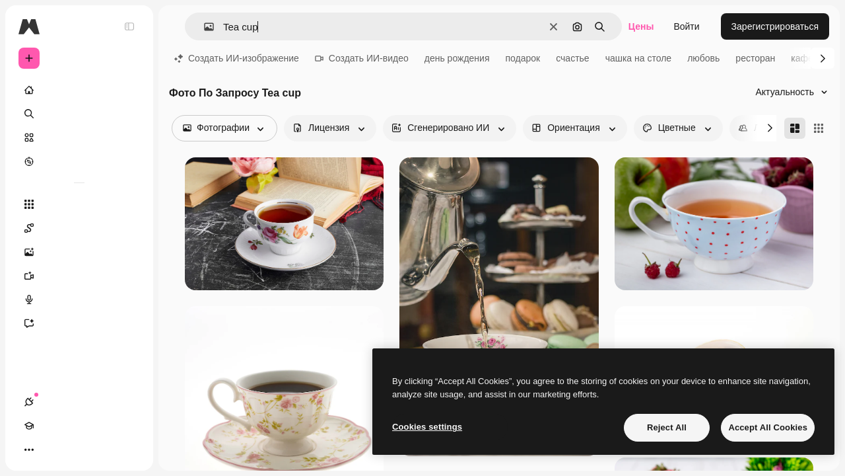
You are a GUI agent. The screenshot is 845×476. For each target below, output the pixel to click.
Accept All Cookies (767, 427)
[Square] (818, 128)
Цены (641, 26)
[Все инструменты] (79, 204)
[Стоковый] (79, 137)
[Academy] (52, 449)
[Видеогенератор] (79, 275)
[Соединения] (29, 449)
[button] (204, 27)
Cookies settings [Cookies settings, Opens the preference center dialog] (427, 427)
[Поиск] (79, 113)
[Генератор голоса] (79, 299)
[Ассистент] (79, 323)
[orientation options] (574, 128)
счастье (572, 58)
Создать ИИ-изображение (236, 58)
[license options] (330, 128)
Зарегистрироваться (775, 26)
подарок (522, 58)
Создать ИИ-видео (362, 58)
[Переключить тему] (76, 449)
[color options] (678, 128)
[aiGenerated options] (449, 128)
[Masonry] (794, 128)
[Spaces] (79, 228)
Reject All (667, 427)
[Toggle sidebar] (129, 26)
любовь (703, 58)
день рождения (457, 58)
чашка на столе (638, 58)
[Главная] (79, 89)
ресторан (755, 58)
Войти (686, 26)
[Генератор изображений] (79, 251)
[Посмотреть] (79, 161)
